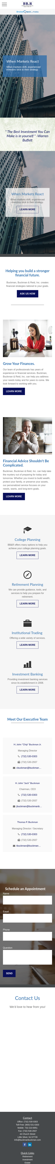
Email (6, 911)
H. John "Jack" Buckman (27, 783)
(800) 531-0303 (32, 1125)
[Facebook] (25, 1145)
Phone (6, 929)
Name (6, 893)
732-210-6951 (31, 1128)
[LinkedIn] (30, 1145)
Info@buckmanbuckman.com (27, 1140)
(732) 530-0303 (29, 756)
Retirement (27, 1156)
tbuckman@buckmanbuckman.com (29, 846)
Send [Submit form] (9, 973)
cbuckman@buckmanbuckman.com (29, 768)
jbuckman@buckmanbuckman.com (29, 806)
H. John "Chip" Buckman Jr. (27, 744)
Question (7, 948)
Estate (28, 1163)
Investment (27, 1159)
